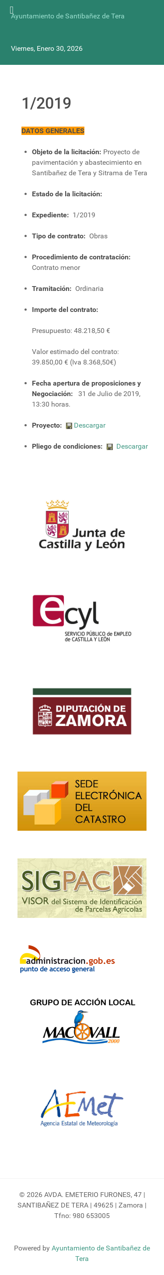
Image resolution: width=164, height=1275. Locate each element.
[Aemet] (82, 1113)
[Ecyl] (82, 623)
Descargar (85, 425)
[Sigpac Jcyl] (82, 893)
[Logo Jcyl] (82, 530)
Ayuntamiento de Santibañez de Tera (68, 16)
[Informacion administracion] (71, 960)
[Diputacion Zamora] (82, 716)
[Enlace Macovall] (82, 1026)
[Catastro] (82, 806)
